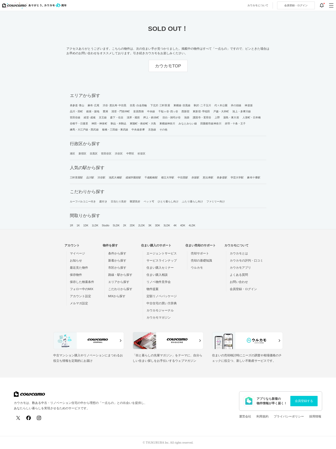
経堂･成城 (90, 117)
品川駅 (90, 177)
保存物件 (76, 274)
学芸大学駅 (237, 177)
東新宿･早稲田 (201, 111)
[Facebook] (28, 418)
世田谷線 (75, 117)
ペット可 (149, 201)
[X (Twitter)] (18, 418)
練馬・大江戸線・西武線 (84, 129)
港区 (72, 153)
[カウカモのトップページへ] (33, 5)
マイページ (77, 253)
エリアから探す (118, 282)
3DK (157, 225)
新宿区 (82, 153)
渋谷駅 (101, 177)
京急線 (152, 129)
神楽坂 (248, 105)
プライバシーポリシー (289, 416)
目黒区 (94, 153)
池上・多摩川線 (241, 111)
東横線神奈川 (167, 123)
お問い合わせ (239, 282)
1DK (85, 225)
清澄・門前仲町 (120, 111)
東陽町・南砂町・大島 (143, 123)
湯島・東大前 (231, 117)
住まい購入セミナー (160, 267)
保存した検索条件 (82, 282)
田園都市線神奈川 (210, 123)
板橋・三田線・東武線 (115, 129)
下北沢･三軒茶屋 (160, 105)
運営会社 (245, 416)
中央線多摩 (138, 129)
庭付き (103, 201)
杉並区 (141, 153)
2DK (132, 225)
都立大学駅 (167, 177)
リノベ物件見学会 (158, 282)
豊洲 (105, 111)
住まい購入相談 (157, 274)
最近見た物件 (79, 267)
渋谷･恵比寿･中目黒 (114, 105)
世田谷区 (106, 153)
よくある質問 (239, 274)
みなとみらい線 (187, 123)
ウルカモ (197, 267)
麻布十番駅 (253, 177)
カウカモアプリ (240, 267)
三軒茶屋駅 (76, 177)
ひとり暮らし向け (168, 201)
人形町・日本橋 (252, 117)
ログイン (296, 5)
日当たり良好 (119, 201)
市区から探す (117, 267)
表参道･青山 (77, 105)
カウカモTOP (168, 65)
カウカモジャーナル (160, 310)
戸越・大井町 (221, 111)
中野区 (130, 153)
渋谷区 (119, 153)
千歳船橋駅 (151, 177)
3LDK (167, 225)
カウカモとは (239, 253)
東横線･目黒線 (182, 105)
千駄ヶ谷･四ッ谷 (168, 111)
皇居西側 (138, 111)
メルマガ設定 (79, 303)
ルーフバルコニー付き (83, 201)
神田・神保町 (99, 123)
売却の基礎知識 (201, 260)
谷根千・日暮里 (79, 123)
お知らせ (76, 260)
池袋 (186, 117)
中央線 (151, 111)
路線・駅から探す (120, 274)
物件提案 (152, 289)
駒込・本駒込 (119, 123)
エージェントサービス (161, 253)
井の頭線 (236, 105)
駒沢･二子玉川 (202, 105)
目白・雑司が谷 (171, 117)
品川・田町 (76, 111)
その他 (163, 129)
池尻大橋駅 (115, 177)
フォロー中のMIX (81, 289)
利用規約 (262, 416)
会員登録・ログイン (243, 289)
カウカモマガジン (158, 317)
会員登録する (304, 401)
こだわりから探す (120, 289)
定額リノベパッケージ (161, 296)
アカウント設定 (80, 296)
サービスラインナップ (161, 260)
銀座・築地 (93, 111)
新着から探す (117, 260)
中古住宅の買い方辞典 (161, 303)
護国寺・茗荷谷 (202, 117)
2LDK (141, 225)
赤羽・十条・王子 (235, 123)
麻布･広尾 (94, 105)
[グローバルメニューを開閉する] (331, 5)
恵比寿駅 (208, 177)
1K (78, 225)
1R (71, 225)
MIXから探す (117, 296)
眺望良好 (135, 201)
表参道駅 (222, 177)
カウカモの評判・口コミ (246, 260)
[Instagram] (39, 418)
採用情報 (315, 416)
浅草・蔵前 (133, 117)
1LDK (95, 225)
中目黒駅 (183, 177)
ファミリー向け (215, 201)
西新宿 (185, 111)
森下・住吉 (116, 117)
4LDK (192, 225)
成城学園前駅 (133, 177)
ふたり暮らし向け (192, 201)
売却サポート (200, 253)
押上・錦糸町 (151, 117)
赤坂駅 (195, 177)
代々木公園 (221, 105)
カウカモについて (257, 5)
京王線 (103, 117)
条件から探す (117, 253)
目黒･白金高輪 (138, 105)
